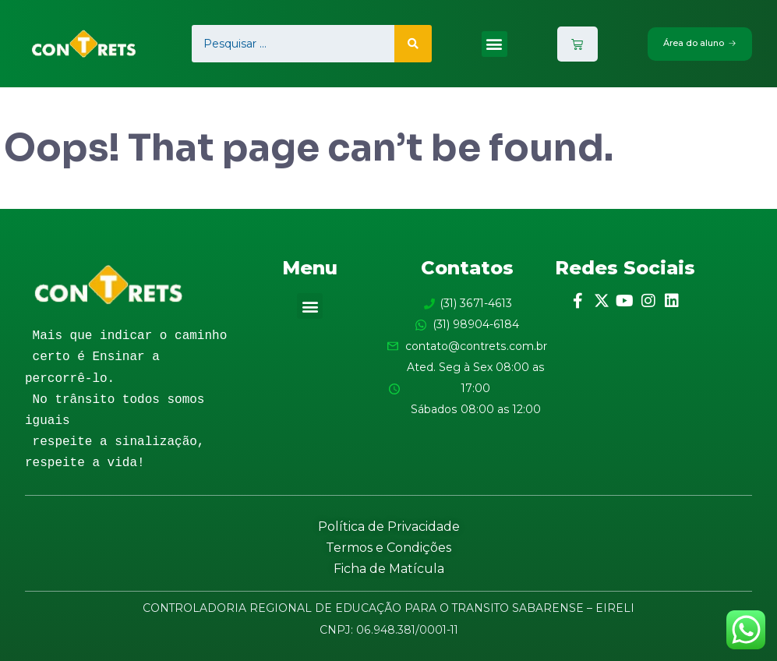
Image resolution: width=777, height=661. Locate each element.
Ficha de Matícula (389, 568)
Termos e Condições (388, 547)
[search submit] (412, 43)
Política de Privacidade (389, 526)
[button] (493, 44)
